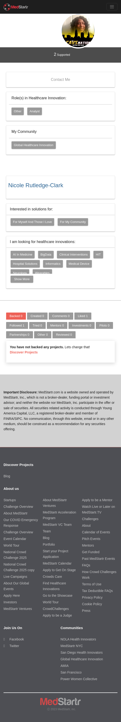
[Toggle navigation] (111, 6)
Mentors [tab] (57, 325)
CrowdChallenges (56, 609)
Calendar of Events (96, 532)
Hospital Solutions (25, 263)
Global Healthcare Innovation (33, 145)
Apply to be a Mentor (97, 500)
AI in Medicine (22, 254)
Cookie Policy (92, 604)
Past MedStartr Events (98, 559)
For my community (73, 222)
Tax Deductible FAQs (97, 591)
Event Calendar (15, 539)
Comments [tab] (61, 316)
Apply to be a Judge (57, 615)
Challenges (90, 519)
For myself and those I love (32, 222)
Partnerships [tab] (19, 334)
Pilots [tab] (104, 325)
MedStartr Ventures (18, 609)
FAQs (86, 565)
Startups (10, 500)
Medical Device (79, 263)
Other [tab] (43, 334)
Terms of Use (91, 584)
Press (86, 611)
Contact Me (60, 80)
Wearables (42, 273)
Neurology (20, 273)
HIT (98, 254)
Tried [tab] (37, 325)
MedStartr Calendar (57, 563)
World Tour (11, 545)
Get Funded (90, 552)
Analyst (35, 111)
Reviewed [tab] (64, 334)
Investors (10, 602)
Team (47, 531)
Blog (7, 476)
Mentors (88, 545)
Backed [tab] (16, 316)
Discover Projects (24, 352)
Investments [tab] (81, 325)
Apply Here (12, 595)
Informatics (52, 263)
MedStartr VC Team (57, 524)
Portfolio (49, 544)
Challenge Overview (18, 507)
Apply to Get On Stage (59, 570)
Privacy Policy (92, 597)
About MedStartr (16, 513)
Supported (62, 54)
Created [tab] (37, 316)
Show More (22, 279)
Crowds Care (52, 576)
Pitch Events (91, 539)
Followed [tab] (17, 325)
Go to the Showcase (58, 595)
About (86, 525)
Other (18, 111)
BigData (45, 254)
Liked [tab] (83, 316)
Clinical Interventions (73, 254)
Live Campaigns (15, 576)
